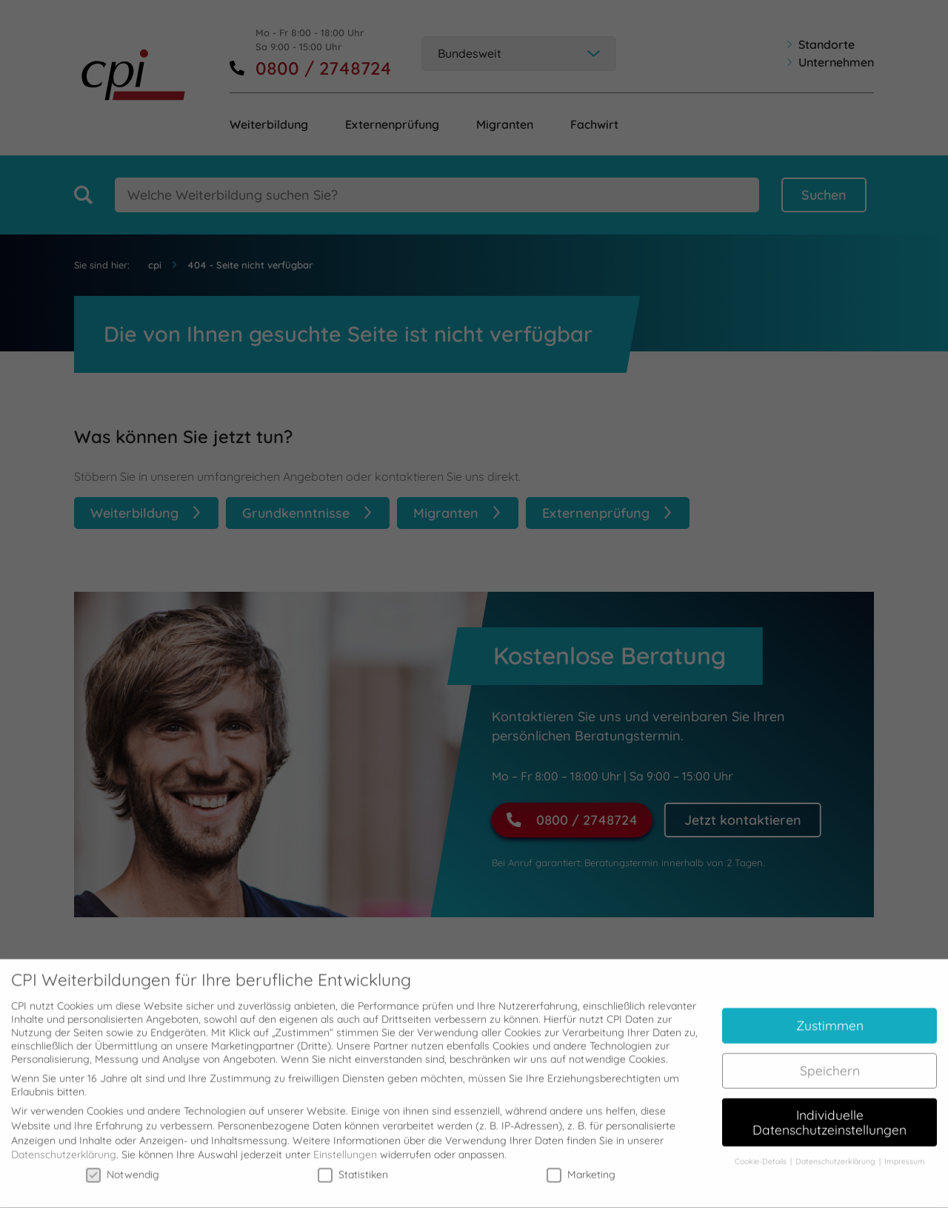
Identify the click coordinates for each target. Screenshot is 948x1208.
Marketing (581, 1165)
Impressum (904, 1153)
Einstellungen (345, 1146)
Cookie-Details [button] (762, 1153)
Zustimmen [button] (830, 1017)
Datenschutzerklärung (63, 1146)
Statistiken (353, 1165)
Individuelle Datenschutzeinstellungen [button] (829, 1114)
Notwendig (122, 1165)
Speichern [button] (830, 1062)
